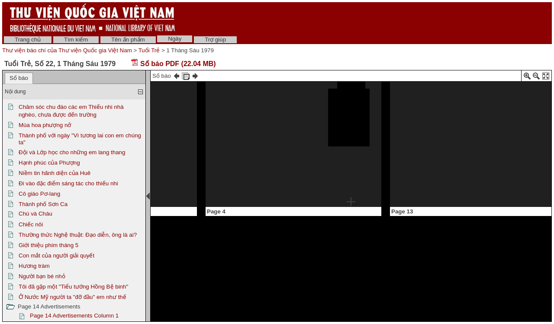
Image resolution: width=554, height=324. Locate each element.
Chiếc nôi (31, 224)
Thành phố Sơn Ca (43, 204)
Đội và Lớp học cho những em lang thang (72, 152)
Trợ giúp (215, 39)
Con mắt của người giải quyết (56, 255)
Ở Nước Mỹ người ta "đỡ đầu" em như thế (72, 297)
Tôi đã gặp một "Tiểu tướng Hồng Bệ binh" (73, 286)
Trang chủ (28, 39)
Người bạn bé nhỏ (42, 276)
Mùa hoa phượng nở (45, 125)
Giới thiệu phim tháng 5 (48, 245)
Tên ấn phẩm (128, 39)
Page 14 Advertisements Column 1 (74, 315)
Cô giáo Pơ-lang (39, 194)
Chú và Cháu (35, 213)
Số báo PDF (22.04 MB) (173, 63)
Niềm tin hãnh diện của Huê (54, 173)
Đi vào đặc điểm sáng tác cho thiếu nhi (68, 183)
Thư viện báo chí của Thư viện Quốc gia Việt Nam (67, 50)
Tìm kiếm (76, 39)
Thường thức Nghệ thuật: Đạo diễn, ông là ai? (78, 235)
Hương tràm (34, 266)
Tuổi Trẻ (149, 50)
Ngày (174, 38)
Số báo (19, 78)
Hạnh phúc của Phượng (49, 162)
